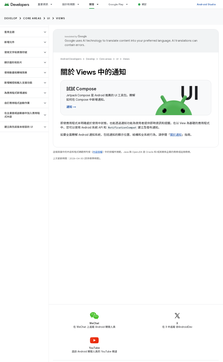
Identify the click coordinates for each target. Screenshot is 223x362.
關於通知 (176, 135)
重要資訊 (43, 4)
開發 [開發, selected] (91, 4)
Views (60, 18)
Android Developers (70, 58)
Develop (10, 18)
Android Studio (206, 4)
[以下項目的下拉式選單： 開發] (99, 4)
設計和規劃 (68, 4)
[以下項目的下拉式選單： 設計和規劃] (80, 4)
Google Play (116, 4)
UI (48, 18)
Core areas (32, 18)
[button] (21, 32)
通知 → (71, 107)
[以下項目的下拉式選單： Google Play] (128, 4)
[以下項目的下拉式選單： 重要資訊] (53, 4)
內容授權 (97, 151)
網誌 (144, 4)
